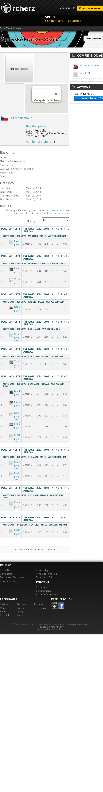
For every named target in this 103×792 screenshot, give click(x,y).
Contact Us (6, 573)
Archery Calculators (47, 594)
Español (4, 615)
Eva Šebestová (20, 423)
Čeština (4, 604)
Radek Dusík (18, 306)
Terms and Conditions (12, 577)
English (4, 611)
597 (65, 464)
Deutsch (4, 608)
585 (65, 415)
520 (65, 336)
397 (65, 532)
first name (54, 210)
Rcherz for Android (46, 573)
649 (65, 364)
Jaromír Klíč (18, 241)
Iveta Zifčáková (20, 412)
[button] (46, 107)
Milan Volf (17, 334)
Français (21, 604)
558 (65, 426)
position (38, 210)
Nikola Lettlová (20, 391)
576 (65, 309)
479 (65, 475)
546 (65, 271)
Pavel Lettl (17, 268)
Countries (74, 21)
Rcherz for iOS (44, 577)
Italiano (21, 608)
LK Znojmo (19, 245)
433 (65, 505)
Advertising (42, 570)
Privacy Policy (7, 581)
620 (65, 404)
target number (36, 213)
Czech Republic (21, 118)
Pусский (38, 604)
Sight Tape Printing (10, 28)
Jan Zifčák (85, 73)
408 (65, 243)
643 (65, 393)
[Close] (56, 94)
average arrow (59, 213)
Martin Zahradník (89, 65)
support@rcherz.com (51, 626)
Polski (20, 615)
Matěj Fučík (18, 462)
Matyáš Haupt (19, 472)
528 (65, 282)
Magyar (21, 611)
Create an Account (90, 8)
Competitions (54, 21)
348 (65, 437)
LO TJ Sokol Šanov (17, 340)
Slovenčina (40, 608)
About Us (5, 570)
